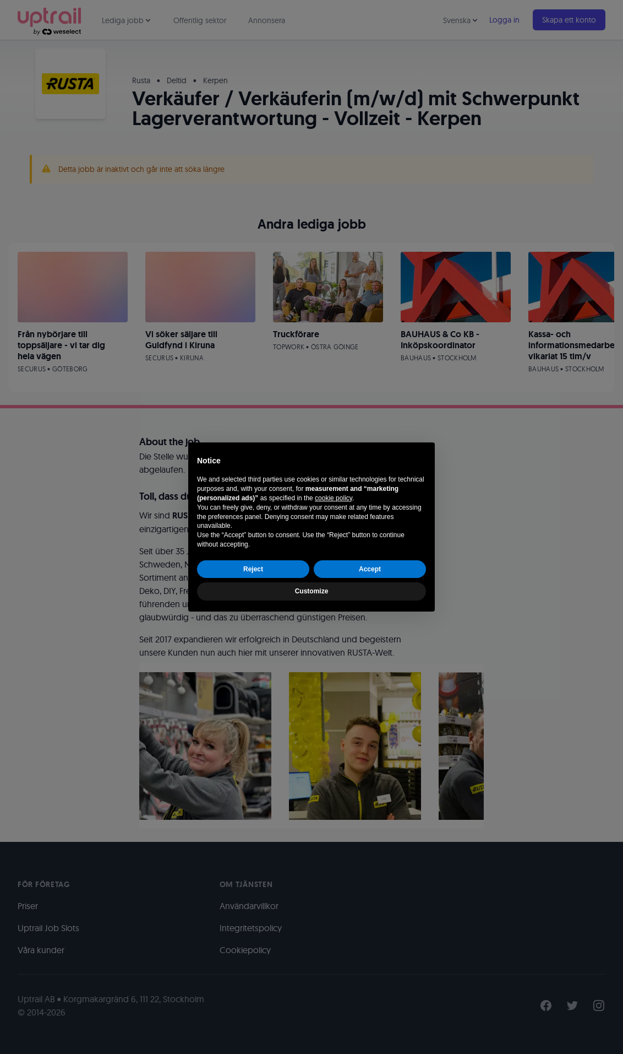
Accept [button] (370, 569)
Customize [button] (312, 591)
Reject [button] (253, 569)
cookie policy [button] (333, 498)
